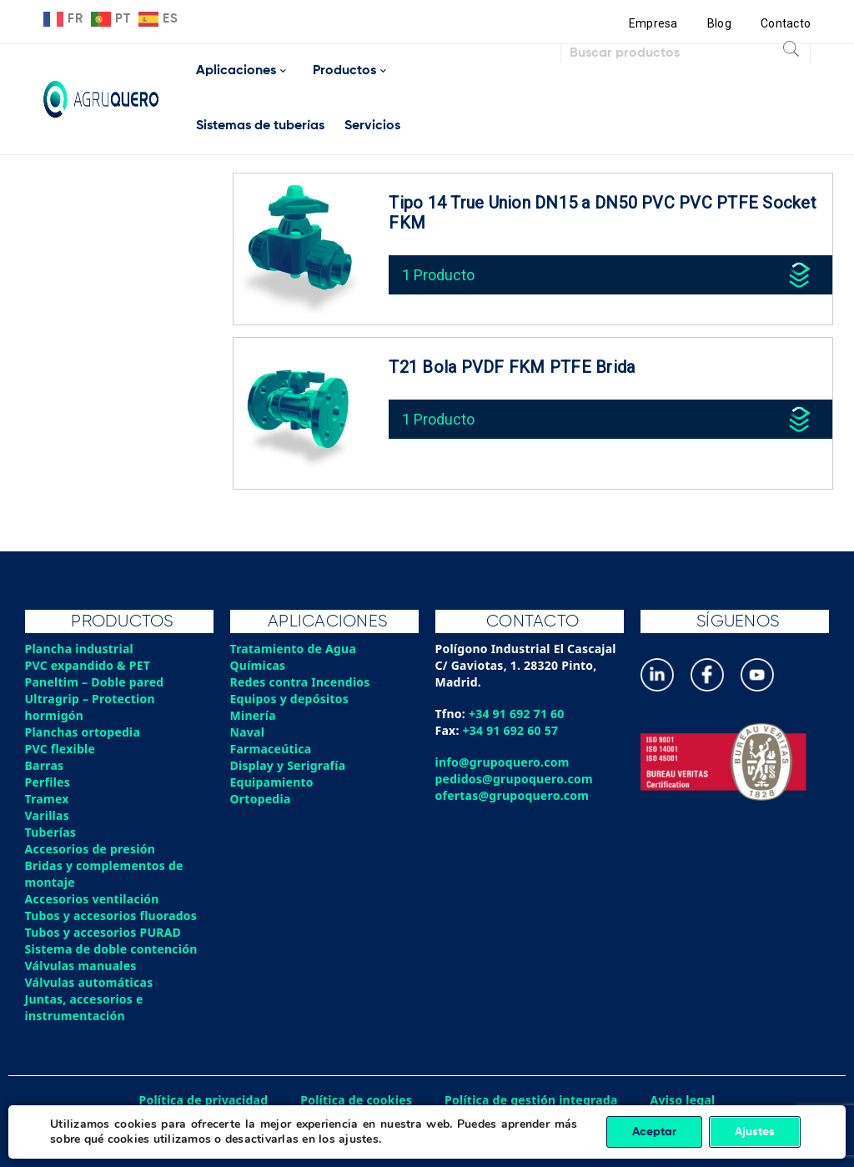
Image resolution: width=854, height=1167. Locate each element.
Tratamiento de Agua (293, 648)
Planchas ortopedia (83, 732)
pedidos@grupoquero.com (514, 779)
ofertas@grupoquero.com (512, 795)
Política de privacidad (204, 1100)
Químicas (258, 665)
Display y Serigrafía (288, 765)
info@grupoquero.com (502, 762)
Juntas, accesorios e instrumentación (84, 1007)
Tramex (47, 799)
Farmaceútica (271, 749)
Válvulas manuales (81, 965)
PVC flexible (60, 749)
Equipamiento (272, 782)
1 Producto (438, 275)
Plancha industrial (79, 648)
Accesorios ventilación (92, 899)
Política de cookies (356, 1100)
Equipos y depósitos (289, 699)
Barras (44, 765)
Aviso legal (683, 1100)
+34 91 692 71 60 (517, 714)
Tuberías (51, 832)
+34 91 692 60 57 (511, 730)
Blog (719, 23)
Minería (253, 715)
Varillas (47, 815)
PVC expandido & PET (88, 665)
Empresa (653, 23)
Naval (247, 732)
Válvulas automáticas (89, 982)
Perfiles (47, 782)
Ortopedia (260, 799)
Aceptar (654, 1132)
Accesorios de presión (90, 849)
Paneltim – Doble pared (94, 682)
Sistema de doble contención (111, 949)
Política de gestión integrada (531, 1100)
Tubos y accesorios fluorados (111, 915)
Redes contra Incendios (300, 682)
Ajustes (755, 1132)
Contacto (786, 23)
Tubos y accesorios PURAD (103, 932)
